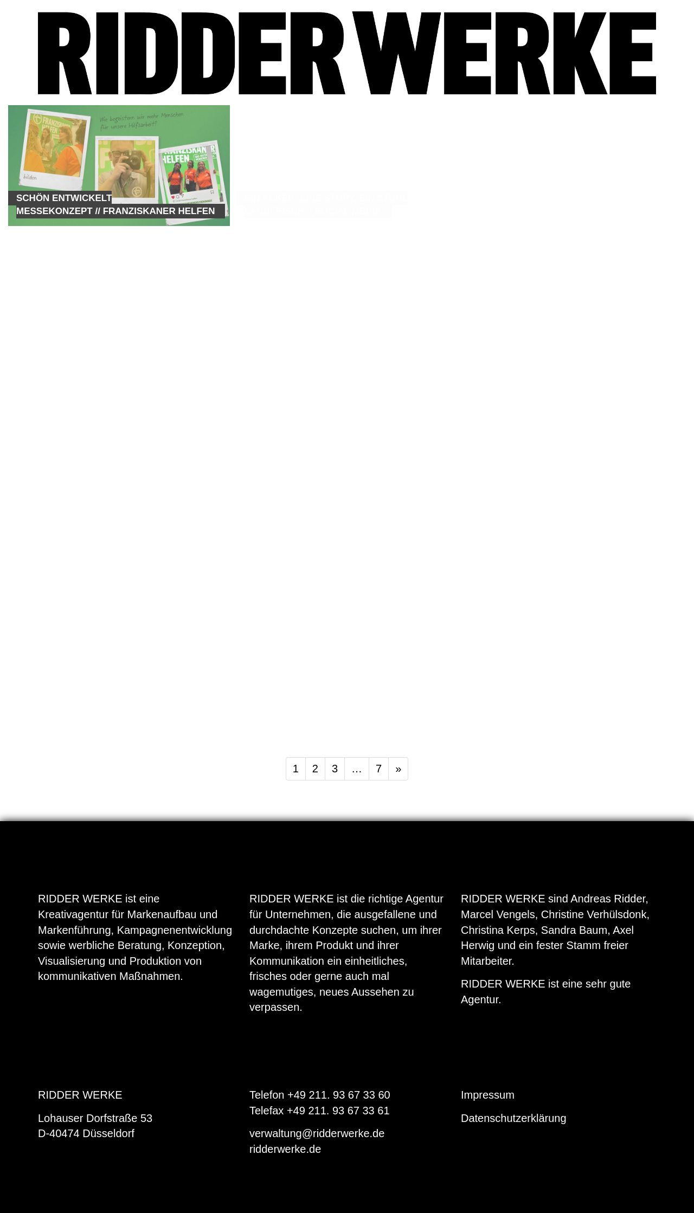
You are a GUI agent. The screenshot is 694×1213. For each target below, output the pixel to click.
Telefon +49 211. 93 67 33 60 (319, 1095)
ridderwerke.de (285, 1149)
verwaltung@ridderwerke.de (316, 1133)
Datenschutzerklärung (514, 1118)
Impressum (488, 1095)
